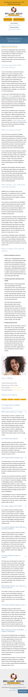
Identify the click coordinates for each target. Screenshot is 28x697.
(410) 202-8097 (14, 25)
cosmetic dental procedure (19, 120)
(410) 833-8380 (14, 29)
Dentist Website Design (14, 690)
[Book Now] (23, 691)
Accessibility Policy (14, 688)
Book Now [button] (8, 19)
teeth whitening (9, 96)
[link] (14, 12)
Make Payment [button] (19, 19)
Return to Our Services (9, 46)
